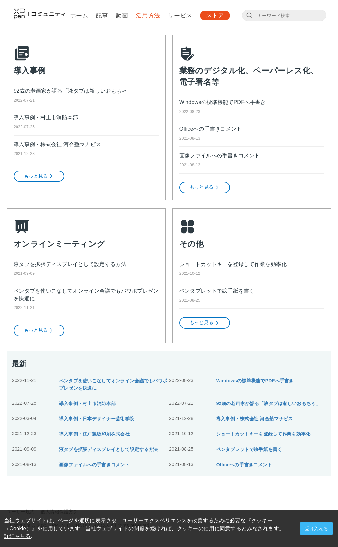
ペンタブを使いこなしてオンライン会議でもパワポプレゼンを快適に (86, 294)
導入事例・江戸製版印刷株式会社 (94, 433)
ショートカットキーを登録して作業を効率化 (233, 264)
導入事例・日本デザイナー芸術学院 (96, 418)
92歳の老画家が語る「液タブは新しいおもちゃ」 (73, 91)
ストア (215, 15)
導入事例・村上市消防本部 (46, 117)
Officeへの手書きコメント (210, 129)
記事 (102, 15)
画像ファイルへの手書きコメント (219, 155)
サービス (180, 15)
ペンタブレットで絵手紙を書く (216, 291)
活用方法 (148, 15)
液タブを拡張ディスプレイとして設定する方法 (70, 264)
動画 (122, 15)
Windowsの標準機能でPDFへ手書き (222, 102)
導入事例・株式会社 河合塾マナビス (57, 144)
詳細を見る (17, 536)
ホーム (79, 15)
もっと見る (39, 176)
